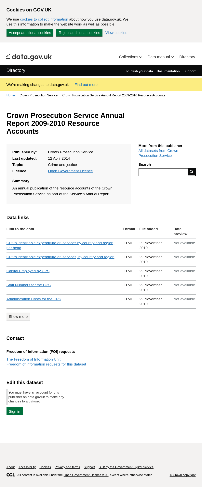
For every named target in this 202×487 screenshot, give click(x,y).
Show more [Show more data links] (18, 317)
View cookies (116, 33)
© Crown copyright (183, 475)
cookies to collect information (44, 19)
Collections (129, 57)
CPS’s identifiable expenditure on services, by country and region (60, 257)
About (11, 467)
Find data (192, 171)
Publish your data (140, 71)
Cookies (45, 467)
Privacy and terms (67, 467)
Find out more (86, 85)
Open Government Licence (70, 171)
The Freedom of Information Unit (34, 359)
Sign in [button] (14, 411)
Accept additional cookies (30, 33)
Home (11, 95)
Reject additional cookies (79, 33)
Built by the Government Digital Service (126, 467)
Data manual (159, 57)
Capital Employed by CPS (28, 271)
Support (189, 71)
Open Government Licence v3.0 (86, 475)
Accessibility (27, 467)
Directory (187, 57)
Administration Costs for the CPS (34, 299)
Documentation (168, 71)
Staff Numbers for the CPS (29, 285)
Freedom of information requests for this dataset (46, 364)
